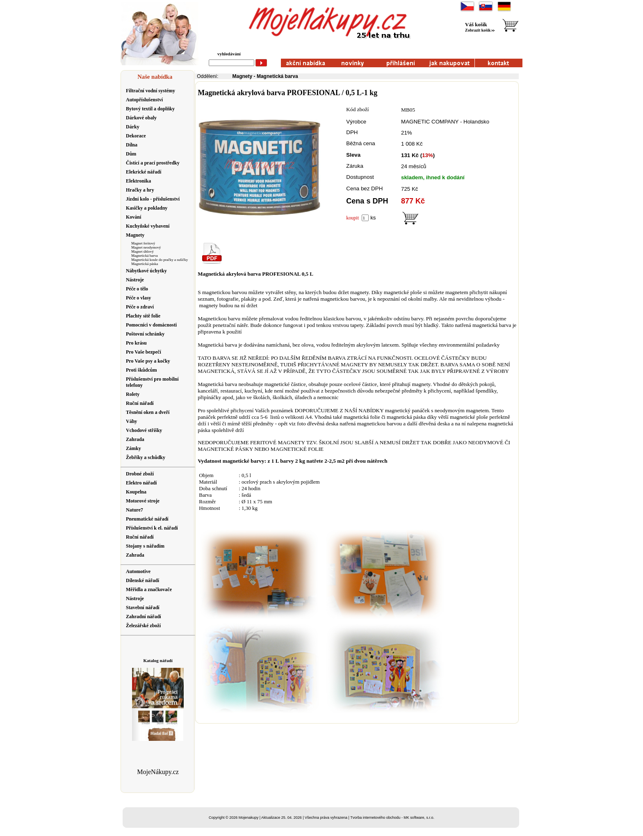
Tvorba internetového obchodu (375, 817)
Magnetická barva (144, 256)
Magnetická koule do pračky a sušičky (159, 260)
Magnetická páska (144, 264)
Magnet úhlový (142, 251)
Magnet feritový (143, 243)
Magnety (243, 76)
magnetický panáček (407, 410)
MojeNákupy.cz (158, 771)
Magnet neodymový (146, 247)
